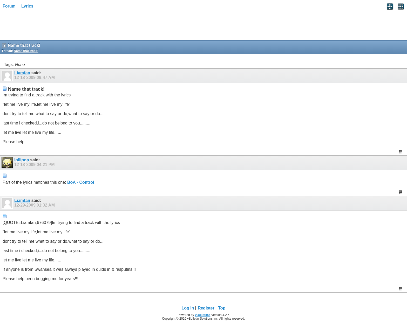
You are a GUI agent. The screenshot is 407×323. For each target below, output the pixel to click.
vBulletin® (203, 315)
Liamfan (22, 73)
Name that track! (26, 51)
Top (221, 308)
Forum (9, 6)
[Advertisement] (41, 26)
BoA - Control (80, 182)
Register (206, 308)
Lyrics (27, 6)
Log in (188, 308)
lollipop (21, 160)
